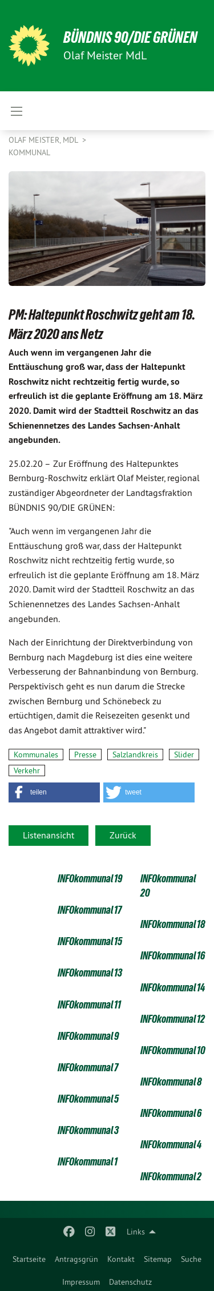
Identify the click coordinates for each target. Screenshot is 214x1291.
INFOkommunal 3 (88, 1130)
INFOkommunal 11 (89, 1004)
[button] (54, 792)
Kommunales (36, 754)
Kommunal (29, 152)
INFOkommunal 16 (172, 955)
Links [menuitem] (136, 1232)
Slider (184, 754)
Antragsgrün (76, 1259)
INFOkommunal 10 (172, 1050)
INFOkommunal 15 (90, 941)
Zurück (123, 835)
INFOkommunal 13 (90, 972)
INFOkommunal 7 (88, 1067)
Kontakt (121, 1259)
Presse (85, 754)
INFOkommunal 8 (171, 1081)
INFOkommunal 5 (88, 1098)
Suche (191, 1259)
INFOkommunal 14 (172, 987)
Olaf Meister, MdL (44, 140)
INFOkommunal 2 (170, 1176)
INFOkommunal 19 (90, 878)
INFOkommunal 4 (170, 1144)
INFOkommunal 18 (172, 924)
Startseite (29, 1259)
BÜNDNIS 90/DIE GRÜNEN (130, 37)
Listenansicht (48, 835)
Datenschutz (130, 1282)
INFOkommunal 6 (170, 1113)
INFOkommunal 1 (88, 1161)
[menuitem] (29, 1256)
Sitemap (158, 1259)
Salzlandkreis (135, 754)
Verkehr (27, 770)
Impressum (81, 1282)
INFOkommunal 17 (90, 909)
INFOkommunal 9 (88, 1036)
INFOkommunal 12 (172, 1018)
